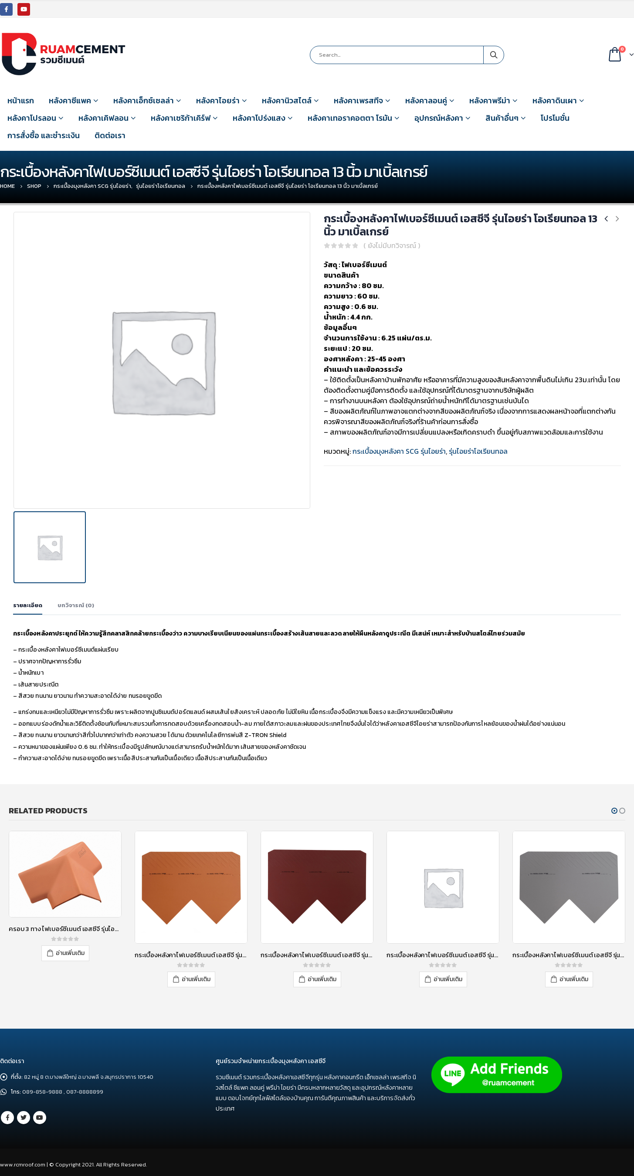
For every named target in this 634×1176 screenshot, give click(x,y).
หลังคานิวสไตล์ (287, 100)
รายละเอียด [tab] (27, 605)
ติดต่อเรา (110, 135)
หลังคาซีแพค (70, 100)
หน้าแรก (20, 100)
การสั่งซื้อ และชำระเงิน (43, 135)
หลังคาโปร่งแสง (259, 118)
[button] (614, 810)
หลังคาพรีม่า (489, 100)
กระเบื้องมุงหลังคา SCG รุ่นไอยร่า (399, 451)
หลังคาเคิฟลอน (103, 118)
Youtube (39, 1117)
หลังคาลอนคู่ (426, 100)
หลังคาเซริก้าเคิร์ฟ (180, 118)
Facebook (7, 1117)
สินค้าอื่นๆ (502, 118)
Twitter (23, 1117)
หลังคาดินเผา (554, 100)
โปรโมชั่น (555, 118)
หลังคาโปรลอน (31, 118)
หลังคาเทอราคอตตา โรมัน (350, 118)
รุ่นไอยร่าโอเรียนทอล (478, 451)
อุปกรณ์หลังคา (438, 118)
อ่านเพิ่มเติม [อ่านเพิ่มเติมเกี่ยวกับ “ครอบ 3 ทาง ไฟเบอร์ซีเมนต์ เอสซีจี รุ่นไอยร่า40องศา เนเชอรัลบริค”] (70, 952)
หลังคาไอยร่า (218, 100)
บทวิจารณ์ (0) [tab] (76, 605)
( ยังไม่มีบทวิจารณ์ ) (391, 245)
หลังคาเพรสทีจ (358, 100)
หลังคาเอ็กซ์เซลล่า (143, 100)
